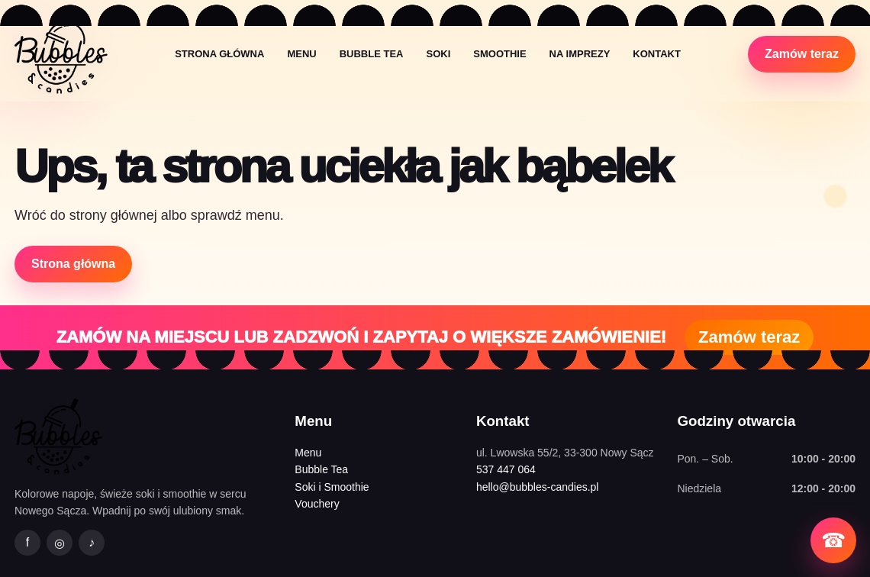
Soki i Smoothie (332, 487)
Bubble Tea (372, 54)
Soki (438, 54)
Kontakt (657, 54)
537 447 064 (506, 469)
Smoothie (499, 54)
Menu (301, 54)
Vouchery (317, 504)
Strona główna (219, 54)
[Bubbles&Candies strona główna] (61, 54)
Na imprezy (580, 54)
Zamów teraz (802, 53)
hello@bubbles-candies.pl (537, 487)
